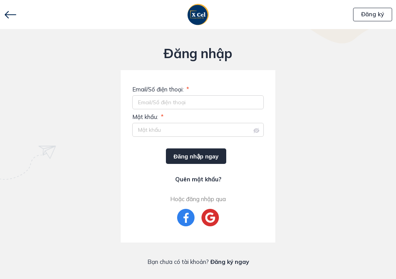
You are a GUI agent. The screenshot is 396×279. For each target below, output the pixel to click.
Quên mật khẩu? (198, 179)
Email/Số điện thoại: (160, 89)
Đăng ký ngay (229, 261)
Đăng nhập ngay (196, 156)
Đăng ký (372, 14)
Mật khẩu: (148, 117)
